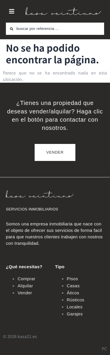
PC (104, 348)
